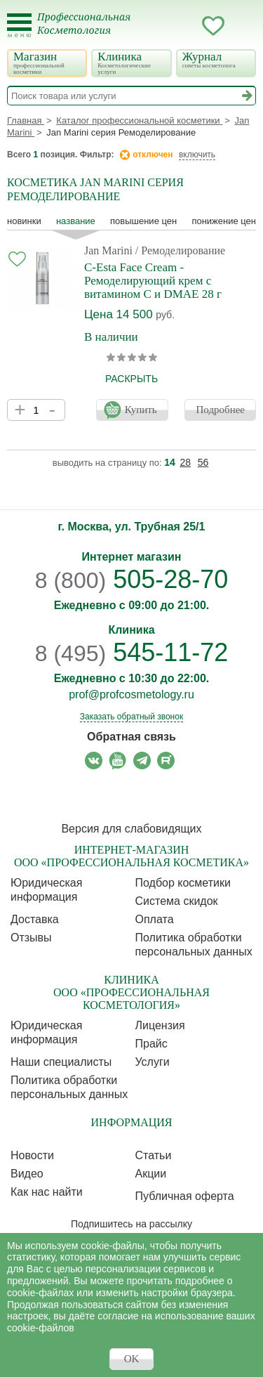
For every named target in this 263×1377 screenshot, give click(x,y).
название (75, 221)
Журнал (215, 59)
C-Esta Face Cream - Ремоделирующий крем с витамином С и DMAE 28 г (153, 281)
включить (197, 154)
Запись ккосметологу (157, 26)
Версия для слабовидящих (131, 829)
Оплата (154, 919)
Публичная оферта (184, 1196)
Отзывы (31, 938)
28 (185, 462)
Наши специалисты (61, 1062)
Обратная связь (131, 737)
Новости (32, 1155)
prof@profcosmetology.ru (131, 694)
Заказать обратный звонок (131, 717)
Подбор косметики (183, 883)
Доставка (35, 919)
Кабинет (185, 26)
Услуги (152, 1062)
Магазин (46, 62)
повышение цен (143, 221)
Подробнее (220, 409)
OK (132, 1358)
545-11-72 (132, 652)
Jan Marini (108, 250)
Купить (141, 409)
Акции (151, 1174)
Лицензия (160, 1025)
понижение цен (223, 221)
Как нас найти (47, 1192)
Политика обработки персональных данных (193, 945)
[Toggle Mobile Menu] (19, 25)
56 (203, 462)
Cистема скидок (176, 901)
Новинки (24, 221)
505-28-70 (132, 579)
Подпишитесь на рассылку (131, 1223)
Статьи (153, 1155)
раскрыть (131, 378)
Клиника (130, 62)
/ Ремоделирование (180, 250)
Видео (27, 1174)
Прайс (151, 1044)
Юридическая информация (46, 890)
